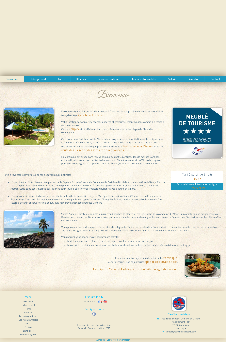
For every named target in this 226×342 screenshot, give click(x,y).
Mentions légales (28, 334)
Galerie (172, 79)
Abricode (100, 339)
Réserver (81, 79)
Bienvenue (12, 79)
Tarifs (61, 79)
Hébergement (38, 79)
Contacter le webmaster (118, 339)
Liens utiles (28, 330)
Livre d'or (193, 79)
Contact (215, 79)
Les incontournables (144, 79)
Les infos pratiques (109, 79)
